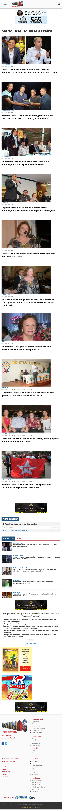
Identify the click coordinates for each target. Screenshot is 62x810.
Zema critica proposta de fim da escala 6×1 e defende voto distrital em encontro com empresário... (35, 570)
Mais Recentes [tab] (8, 538)
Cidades (34, 761)
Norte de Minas (36, 789)
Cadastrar (55, 527)
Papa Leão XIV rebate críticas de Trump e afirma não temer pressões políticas (35, 545)
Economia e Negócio (38, 766)
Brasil (4, 766)
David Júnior (35, 739)
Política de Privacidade (38, 728)
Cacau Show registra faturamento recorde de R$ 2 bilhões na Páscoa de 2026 (35, 594)
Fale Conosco (6, 735)
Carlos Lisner (36, 743)
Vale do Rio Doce (37, 785)
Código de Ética (36, 726)
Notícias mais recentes (10, 759)
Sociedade (35, 774)
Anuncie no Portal (8, 738)
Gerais (4, 764)
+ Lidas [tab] (19, 538)
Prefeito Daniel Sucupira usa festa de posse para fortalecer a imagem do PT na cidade (26, 486)
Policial (34, 770)
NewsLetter (10, 518)
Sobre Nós (35, 724)
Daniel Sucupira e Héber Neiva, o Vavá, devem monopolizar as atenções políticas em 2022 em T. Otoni (30, 71)
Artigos (4, 774)
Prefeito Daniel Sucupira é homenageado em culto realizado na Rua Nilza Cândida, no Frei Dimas (27, 117)
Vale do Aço (35, 791)
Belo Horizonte (36, 781)
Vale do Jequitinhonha (38, 787)
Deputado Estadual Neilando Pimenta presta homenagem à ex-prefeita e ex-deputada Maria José (28, 209)
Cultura (34, 763)
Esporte (34, 768)
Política (34, 772)
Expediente (35, 722)
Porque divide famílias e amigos (16, 624)
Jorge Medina (36, 741)
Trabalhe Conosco (37, 730)
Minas (4, 769)
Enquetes (35, 753)
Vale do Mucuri (36, 783)
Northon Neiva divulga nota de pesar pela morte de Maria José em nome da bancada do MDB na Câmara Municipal (28, 302)
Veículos (34, 755)
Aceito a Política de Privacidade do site (17, 530)
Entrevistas (6, 772)
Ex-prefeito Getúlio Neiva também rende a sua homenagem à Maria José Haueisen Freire (25, 163)
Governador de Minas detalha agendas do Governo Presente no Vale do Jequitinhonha (36, 558)
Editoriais (5, 777)
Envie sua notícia (37, 732)
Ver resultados (31, 643)
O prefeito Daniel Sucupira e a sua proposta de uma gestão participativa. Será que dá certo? (28, 394)
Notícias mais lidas (9, 761)
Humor (34, 751)
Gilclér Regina (36, 745)
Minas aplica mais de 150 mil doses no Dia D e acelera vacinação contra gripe (33, 582)
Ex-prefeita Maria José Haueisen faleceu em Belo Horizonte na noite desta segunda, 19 (26, 348)
